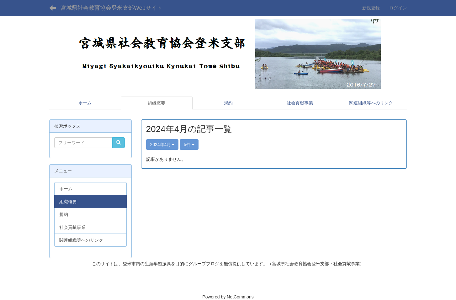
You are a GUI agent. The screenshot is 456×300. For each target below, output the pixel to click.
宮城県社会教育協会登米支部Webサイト (111, 8)
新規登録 (371, 7)
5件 (189, 144)
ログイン (398, 7)
